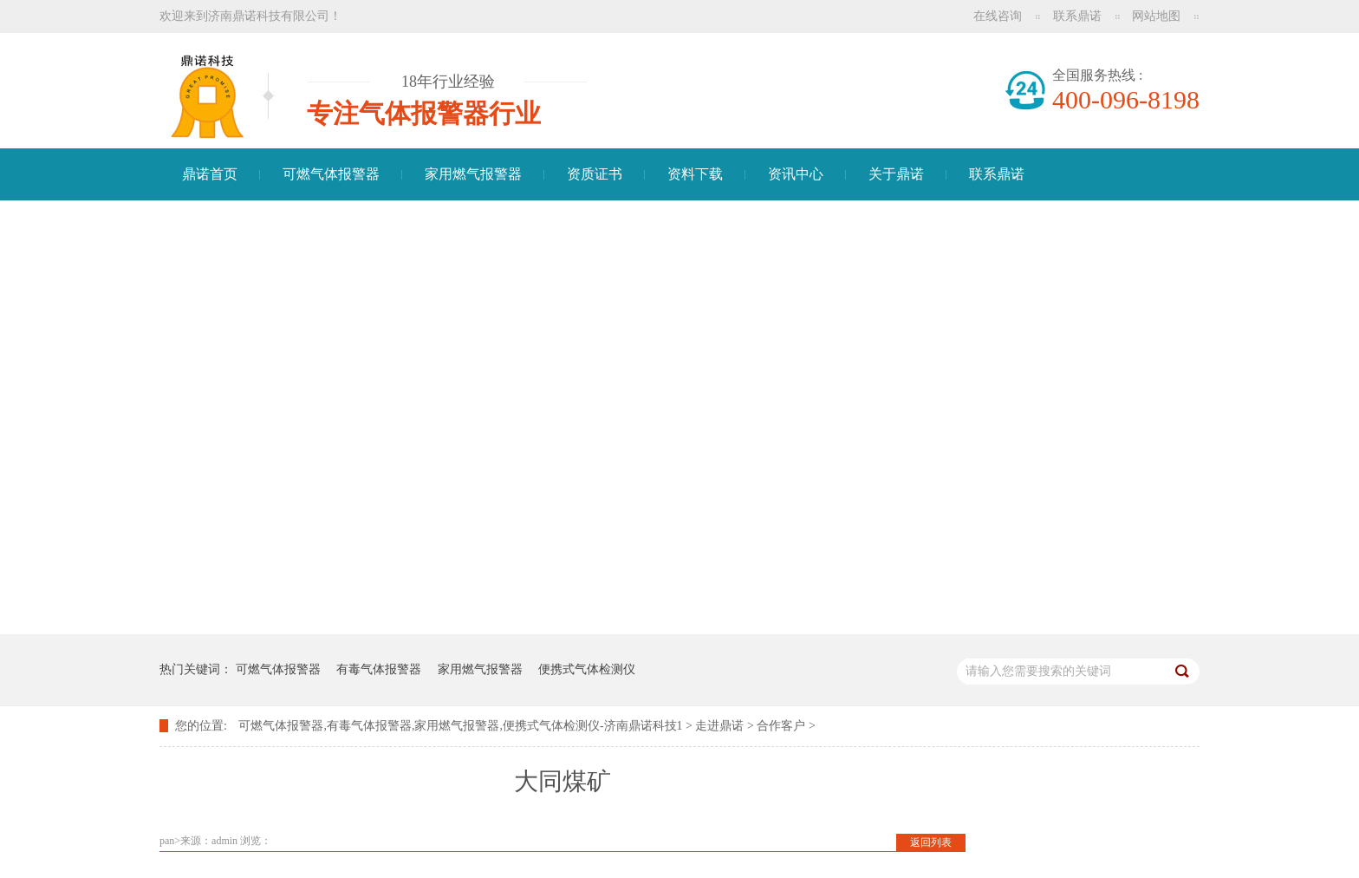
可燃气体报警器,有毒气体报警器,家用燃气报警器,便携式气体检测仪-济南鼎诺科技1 (460, 725)
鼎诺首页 (209, 174)
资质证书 (594, 174)
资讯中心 (795, 174)
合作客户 (781, 725)
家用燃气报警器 (473, 174)
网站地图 (1156, 16)
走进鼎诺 (719, 725)
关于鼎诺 (896, 174)
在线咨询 (997, 16)
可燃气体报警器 (331, 174)
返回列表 (931, 842)
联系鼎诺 (1077, 16)
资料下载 (695, 174)
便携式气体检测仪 (586, 669)
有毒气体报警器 (378, 669)
